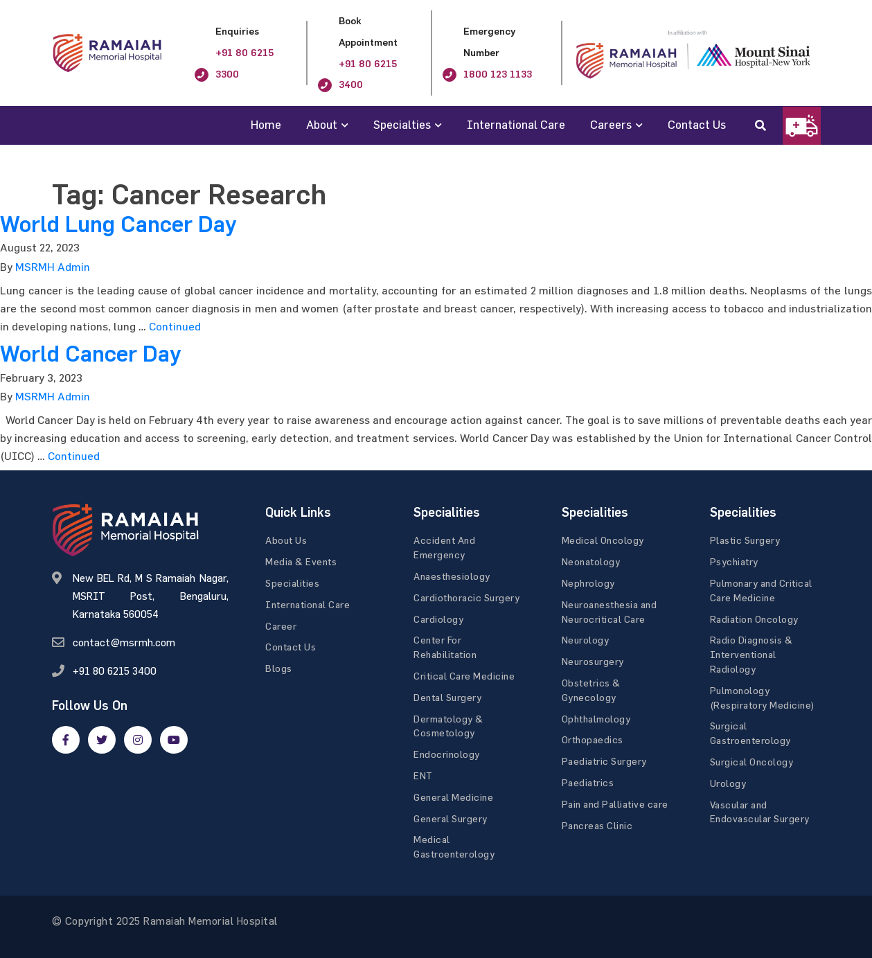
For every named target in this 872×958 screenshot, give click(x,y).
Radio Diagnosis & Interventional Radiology (751, 654)
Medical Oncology (603, 540)
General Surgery (450, 818)
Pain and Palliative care (615, 804)
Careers (611, 124)
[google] (138, 740)
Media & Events (301, 561)
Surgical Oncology (752, 762)
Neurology (585, 640)
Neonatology (591, 561)
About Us (286, 540)
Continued (175, 326)
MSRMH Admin (52, 266)
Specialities (292, 583)
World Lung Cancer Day (118, 224)
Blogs (278, 668)
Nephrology (588, 583)
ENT (423, 775)
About (321, 124)
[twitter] (102, 740)
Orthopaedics (592, 739)
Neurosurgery (593, 661)
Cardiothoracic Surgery (466, 597)
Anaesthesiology (451, 576)
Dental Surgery (447, 697)
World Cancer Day (90, 354)
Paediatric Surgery (604, 761)
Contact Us (697, 124)
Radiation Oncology (754, 619)
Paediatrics (588, 782)
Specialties (402, 124)
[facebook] (66, 740)
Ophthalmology (596, 719)
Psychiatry (734, 561)
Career (280, 626)
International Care (516, 124)
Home (266, 124)
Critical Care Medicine (464, 676)
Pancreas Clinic (597, 825)
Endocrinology (446, 754)
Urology (728, 783)
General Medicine (453, 797)
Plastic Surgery (745, 540)
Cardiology (438, 619)
